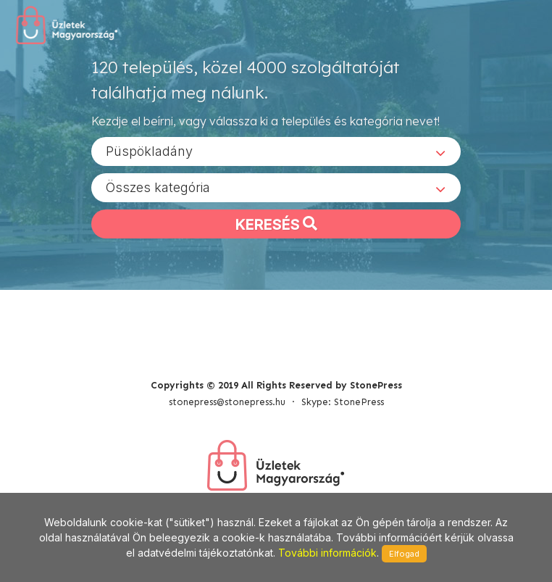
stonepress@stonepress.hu (227, 401)
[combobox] (276, 151)
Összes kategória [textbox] (158, 187)
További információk (327, 552)
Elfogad (404, 554)
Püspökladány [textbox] (149, 151)
